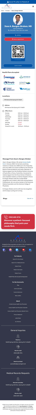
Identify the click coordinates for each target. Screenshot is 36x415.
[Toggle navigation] (33, 6)
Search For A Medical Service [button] (18, 262)
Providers (7, 10)
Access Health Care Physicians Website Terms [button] (18, 311)
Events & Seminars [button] (18, 292)
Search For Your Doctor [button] (18, 259)
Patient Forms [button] (18, 273)
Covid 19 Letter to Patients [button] (18, 2)
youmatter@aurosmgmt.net (18, 364)
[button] (6, 6)
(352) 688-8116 (14, 217)
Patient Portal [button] (18, 266)
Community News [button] (18, 288)
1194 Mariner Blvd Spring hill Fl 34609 (13, 99)
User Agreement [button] (23, 406)
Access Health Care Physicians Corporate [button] (18, 307)
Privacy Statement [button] (18, 314)
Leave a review (18, 65)
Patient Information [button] (18, 269)
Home (2, 10)
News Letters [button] (18, 295)
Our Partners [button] (18, 321)
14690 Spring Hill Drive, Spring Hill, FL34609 (18, 342)
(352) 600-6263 (18, 395)
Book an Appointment (18, 39)
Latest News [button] (18, 318)
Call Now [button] (18, 35)
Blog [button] (18, 285)
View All (30, 198)
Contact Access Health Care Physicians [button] (18, 304)
